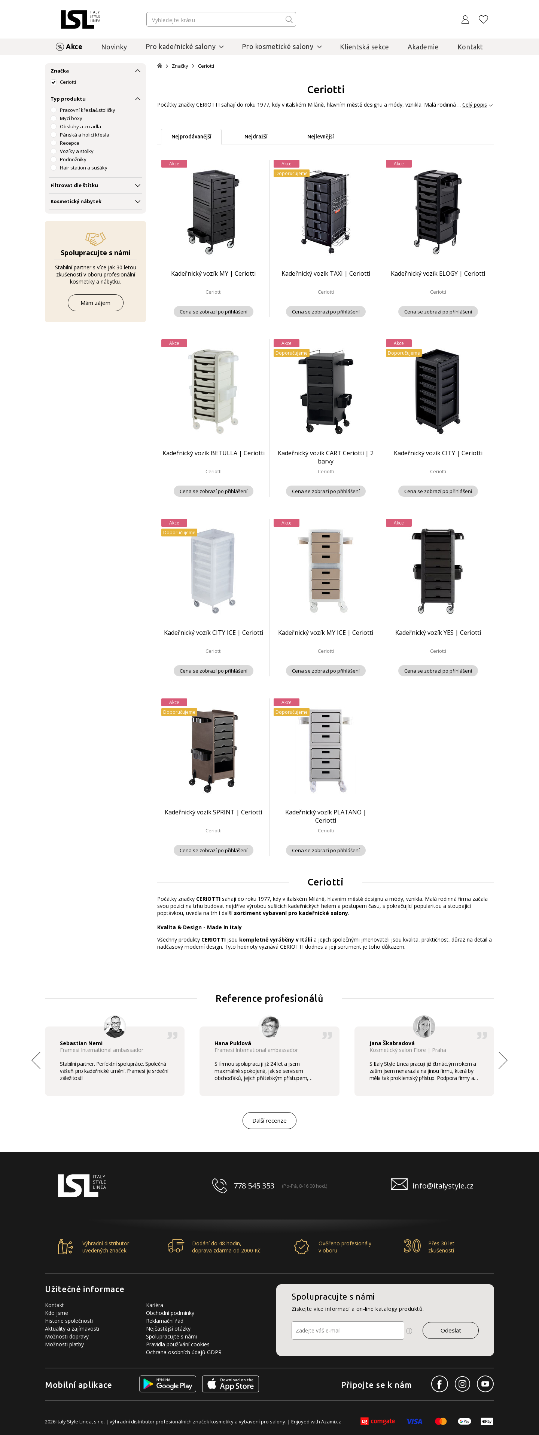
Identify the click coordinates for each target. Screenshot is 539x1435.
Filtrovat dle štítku (74, 185)
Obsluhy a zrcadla (80, 126)
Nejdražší (256, 137)
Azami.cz (331, 1421)
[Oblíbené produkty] (483, 19)
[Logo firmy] (80, 19)
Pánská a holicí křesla (84, 134)
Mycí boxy (71, 118)
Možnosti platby (64, 1344)
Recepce (69, 143)
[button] (503, 1060)
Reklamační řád (164, 1320)
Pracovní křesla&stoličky (87, 110)
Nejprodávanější (191, 137)
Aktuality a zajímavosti (72, 1328)
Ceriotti (68, 82)
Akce (74, 46)
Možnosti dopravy (67, 1336)
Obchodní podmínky (170, 1312)
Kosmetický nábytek (76, 201)
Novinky (114, 47)
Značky (180, 66)
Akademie (423, 47)
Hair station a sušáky (83, 167)
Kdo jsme (56, 1312)
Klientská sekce (364, 47)
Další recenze (269, 1120)
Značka (60, 70)
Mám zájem (95, 302)
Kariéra (154, 1305)
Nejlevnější (320, 137)
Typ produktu (68, 98)
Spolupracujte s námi (171, 1336)
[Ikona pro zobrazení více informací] (409, 1331)
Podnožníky (73, 159)
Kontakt (470, 47)
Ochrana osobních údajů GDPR (184, 1352)
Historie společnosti (69, 1320)
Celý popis (474, 104)
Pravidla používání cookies (178, 1344)
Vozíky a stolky (77, 151)
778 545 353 (254, 1186)
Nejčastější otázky (168, 1328)
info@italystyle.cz (442, 1186)
